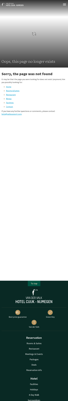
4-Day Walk (34, 394)
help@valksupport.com (12, 114)
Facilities (10, 102)
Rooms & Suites (12, 90)
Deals (34, 364)
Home (8, 86)
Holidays (34, 389)
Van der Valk (34, 324)
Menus (9, 98)
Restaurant (11, 94)
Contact (9, 106)
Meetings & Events (34, 354)
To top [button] (34, 283)
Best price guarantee (18, 314)
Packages (34, 359)
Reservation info (34, 370)
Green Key (50, 314)
